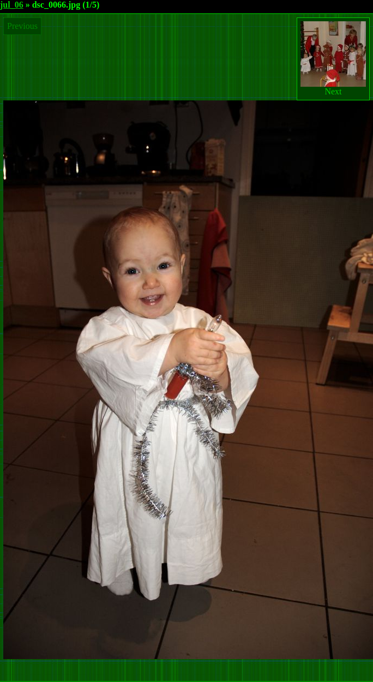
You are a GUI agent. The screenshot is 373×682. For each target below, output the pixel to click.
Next (333, 58)
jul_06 (11, 4)
